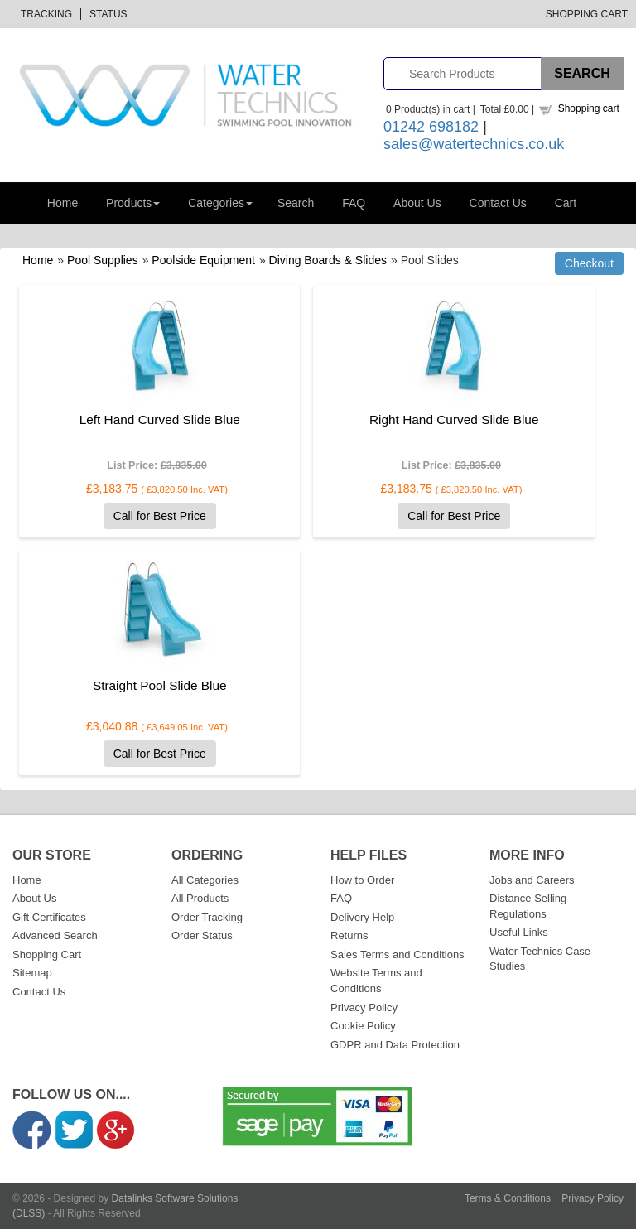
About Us (417, 203)
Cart (565, 203)
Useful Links (518, 932)
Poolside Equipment (203, 260)
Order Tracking (207, 917)
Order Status (202, 935)
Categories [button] (220, 203)
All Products (200, 898)
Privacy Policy (364, 1007)
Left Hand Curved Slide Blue (160, 419)
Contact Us (498, 203)
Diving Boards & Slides (328, 260)
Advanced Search (55, 935)
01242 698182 (431, 126)
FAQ (353, 203)
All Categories (204, 880)
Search (295, 203)
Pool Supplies (102, 260)
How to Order (362, 880)
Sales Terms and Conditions (397, 954)
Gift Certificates (49, 917)
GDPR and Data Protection (395, 1045)
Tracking (46, 14)
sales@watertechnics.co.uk (473, 144)
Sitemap (32, 972)
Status (108, 14)
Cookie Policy (363, 1025)
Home (62, 203)
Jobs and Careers (532, 880)
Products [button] (133, 203)
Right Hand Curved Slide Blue (453, 419)
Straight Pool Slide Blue (160, 685)
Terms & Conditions (508, 1198)
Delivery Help (362, 917)
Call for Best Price (159, 516)
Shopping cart (588, 108)
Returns (349, 935)
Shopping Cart (587, 14)
